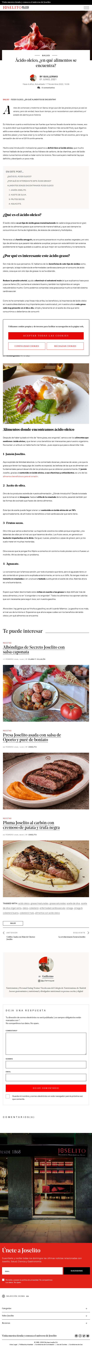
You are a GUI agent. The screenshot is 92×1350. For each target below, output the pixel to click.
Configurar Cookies (27, 346)
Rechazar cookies (65, 346)
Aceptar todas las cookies (46, 336)
